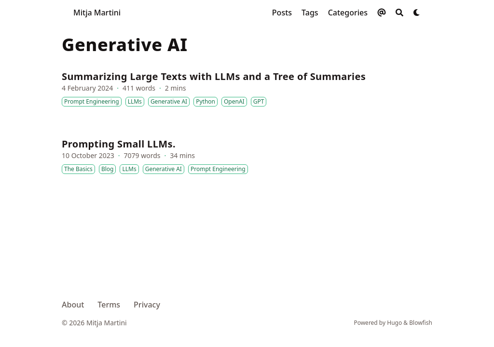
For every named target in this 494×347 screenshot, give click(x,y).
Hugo (394, 323)
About (73, 304)
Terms (108, 304)
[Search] (399, 12)
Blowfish (420, 323)
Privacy (147, 304)
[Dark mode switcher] (417, 12)
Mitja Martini (97, 12)
